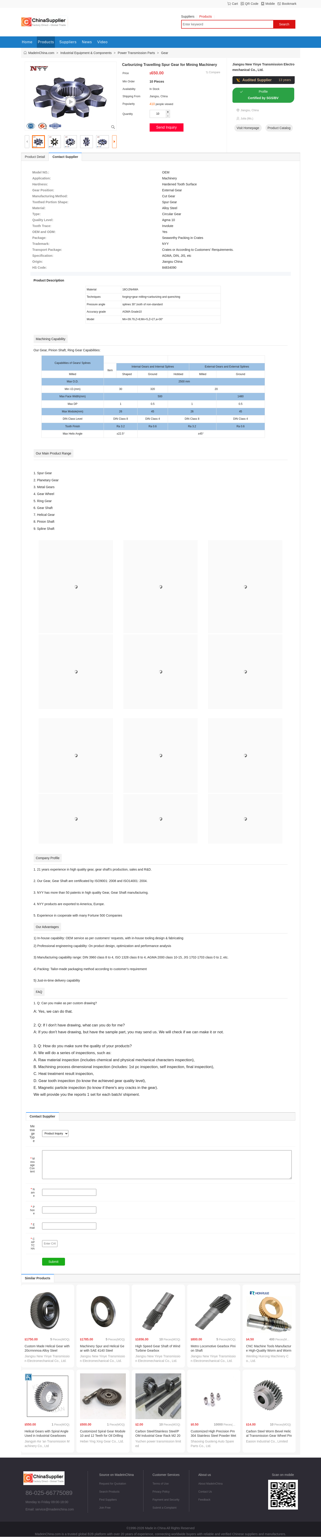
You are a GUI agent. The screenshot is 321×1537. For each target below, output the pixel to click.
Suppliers (189, 16)
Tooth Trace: (41, 226)
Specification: (42, 255)
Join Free (105, 1507)
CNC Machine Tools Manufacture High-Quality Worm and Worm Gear (268, 1350)
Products (206, 16)
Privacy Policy (161, 1491)
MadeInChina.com (41, 53)
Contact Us (205, 1491)
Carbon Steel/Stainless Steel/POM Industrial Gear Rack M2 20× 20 (158, 1435)
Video (102, 42)
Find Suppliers (108, 1499)
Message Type (32, 1133)
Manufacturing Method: (50, 196)
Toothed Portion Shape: (50, 202)
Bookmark (289, 3)
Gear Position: (43, 190)
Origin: (37, 261)
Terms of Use (161, 1483)
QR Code (251, 3)
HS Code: (39, 267)
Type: (36, 214)
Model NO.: (40, 172)
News (87, 42)
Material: (39, 208)
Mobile (270, 3)
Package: (39, 238)
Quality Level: (42, 220)
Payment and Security (166, 1499)
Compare (214, 72)
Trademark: (40, 244)
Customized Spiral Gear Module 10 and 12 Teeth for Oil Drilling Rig (102, 1435)
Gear (164, 53)
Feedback (204, 1499)
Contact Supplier (65, 157)
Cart (235, 3)
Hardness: (40, 184)
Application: (41, 178)
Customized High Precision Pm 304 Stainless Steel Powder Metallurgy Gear (213, 1435)
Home (27, 42)
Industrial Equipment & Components (86, 53)
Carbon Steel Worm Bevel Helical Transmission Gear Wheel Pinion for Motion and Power (269, 1435)
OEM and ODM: (44, 232)
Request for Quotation (112, 1483)
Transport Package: (47, 250)
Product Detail (35, 157)
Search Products (109, 1491)
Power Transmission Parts (136, 53)
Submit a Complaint (165, 1507)
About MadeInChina (210, 1483)
